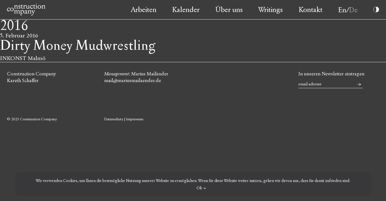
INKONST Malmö (23, 58)
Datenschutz (113, 119)
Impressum (134, 119)
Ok (199, 188)
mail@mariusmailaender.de (132, 80)
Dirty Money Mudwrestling (77, 45)
